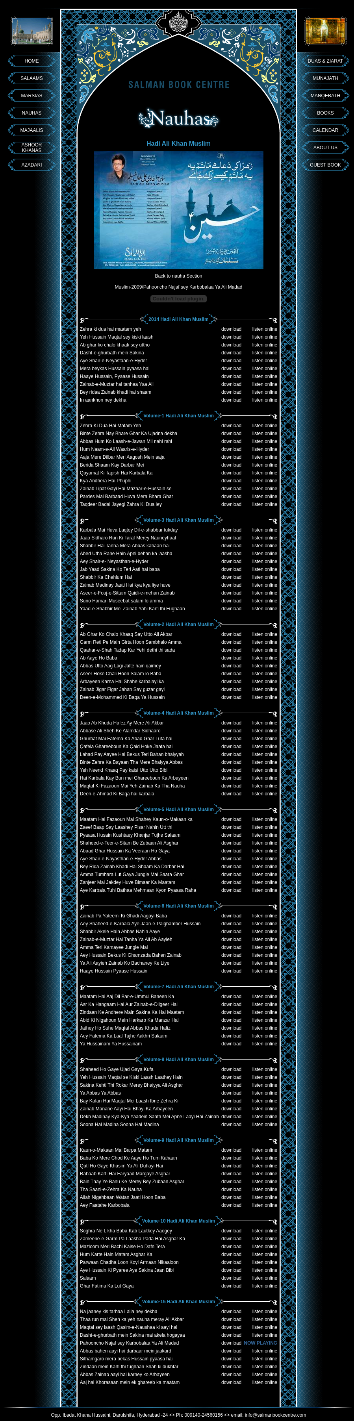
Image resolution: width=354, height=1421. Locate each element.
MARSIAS (31, 95)
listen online (264, 329)
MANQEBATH (325, 95)
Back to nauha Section (178, 276)
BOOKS (325, 113)
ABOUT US (325, 147)
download (231, 329)
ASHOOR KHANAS (31, 147)
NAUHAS (31, 113)
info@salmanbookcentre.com (275, 1415)
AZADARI (31, 165)
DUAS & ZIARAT (325, 61)
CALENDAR (325, 130)
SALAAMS (31, 78)
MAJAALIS (31, 130)
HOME (32, 61)
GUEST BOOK (325, 165)
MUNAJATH (325, 78)
